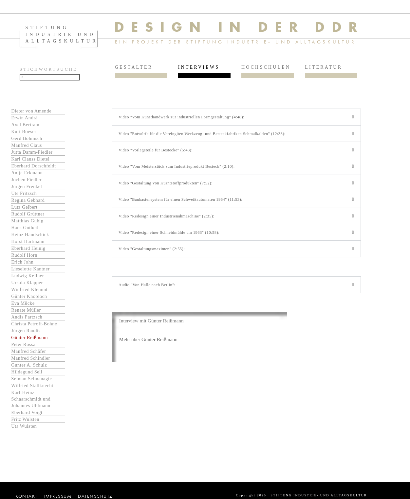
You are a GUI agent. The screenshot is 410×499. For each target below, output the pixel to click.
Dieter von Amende (31, 112)
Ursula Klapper (27, 284)
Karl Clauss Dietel (30, 160)
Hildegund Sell (26, 373)
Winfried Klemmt (29, 291)
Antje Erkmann (27, 174)
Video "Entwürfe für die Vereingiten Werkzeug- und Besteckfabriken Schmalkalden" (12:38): (205, 136)
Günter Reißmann (29, 339)
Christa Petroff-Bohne (34, 325)
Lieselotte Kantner (30, 270)
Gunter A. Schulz (29, 367)
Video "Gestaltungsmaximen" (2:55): (153, 253)
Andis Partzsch (26, 318)
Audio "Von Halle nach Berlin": (148, 289)
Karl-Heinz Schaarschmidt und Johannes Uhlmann (30, 401)
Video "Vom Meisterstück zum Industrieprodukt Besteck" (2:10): (179, 169)
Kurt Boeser (23, 133)
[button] (236, 119)
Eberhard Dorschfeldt (33, 167)
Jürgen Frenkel (26, 188)
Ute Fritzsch (24, 195)
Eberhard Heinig (28, 250)
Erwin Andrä (24, 119)
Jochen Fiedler (26, 181)
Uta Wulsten (24, 428)
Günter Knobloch (29, 298)
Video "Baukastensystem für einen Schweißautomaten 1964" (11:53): (183, 202)
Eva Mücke (22, 305)
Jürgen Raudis (25, 332)
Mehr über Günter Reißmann (149, 344)
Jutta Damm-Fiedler (31, 154)
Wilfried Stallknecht (32, 387)
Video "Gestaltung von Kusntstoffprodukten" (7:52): (167, 186)
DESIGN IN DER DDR (241, 27)
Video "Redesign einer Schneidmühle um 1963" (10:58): (171, 236)
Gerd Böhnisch (26, 140)
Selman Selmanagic (31, 380)
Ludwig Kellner (27, 277)
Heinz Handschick (30, 236)
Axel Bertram (25, 126)
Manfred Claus (26, 147)
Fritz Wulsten (25, 421)
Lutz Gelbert (24, 209)
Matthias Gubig (27, 222)
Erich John (22, 264)
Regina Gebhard (28, 202)
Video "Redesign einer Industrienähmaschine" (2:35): (168, 219)
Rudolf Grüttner (27, 215)
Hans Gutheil (25, 229)
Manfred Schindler (30, 360)
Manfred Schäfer (28, 353)
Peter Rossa (23, 346)
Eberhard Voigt (26, 414)
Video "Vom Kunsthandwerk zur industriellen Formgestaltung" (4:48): (184, 119)
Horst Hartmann (28, 243)
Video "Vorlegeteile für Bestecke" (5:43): (157, 152)
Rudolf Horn (24, 257)
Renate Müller (26, 312)
